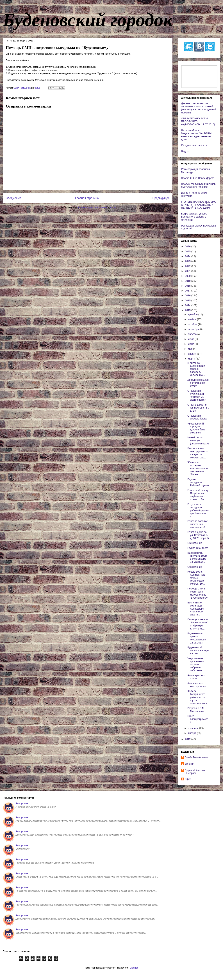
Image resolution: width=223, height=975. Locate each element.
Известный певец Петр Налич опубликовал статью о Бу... (197, 495)
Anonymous (22, 803)
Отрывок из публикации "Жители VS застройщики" (196, 395)
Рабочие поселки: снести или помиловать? (197, 524)
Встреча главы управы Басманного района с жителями (194, 216)
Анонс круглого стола (196, 677)
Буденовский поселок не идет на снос (198, 650)
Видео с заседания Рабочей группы (198, 482)
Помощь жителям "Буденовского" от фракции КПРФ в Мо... (197, 624)
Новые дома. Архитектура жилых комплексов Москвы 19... (196, 577)
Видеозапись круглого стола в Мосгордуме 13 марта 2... (197, 557)
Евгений (189, 763)
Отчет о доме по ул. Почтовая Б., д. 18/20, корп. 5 (198, 535)
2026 (188, 246)
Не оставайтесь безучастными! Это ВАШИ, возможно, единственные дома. (196, 135)
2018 (188, 285)
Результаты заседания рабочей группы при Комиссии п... (198, 510)
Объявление (194, 543)
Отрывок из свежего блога (197, 417)
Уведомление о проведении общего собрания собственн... (196, 664)
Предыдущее (161, 198)
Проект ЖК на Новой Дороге (197, 178)
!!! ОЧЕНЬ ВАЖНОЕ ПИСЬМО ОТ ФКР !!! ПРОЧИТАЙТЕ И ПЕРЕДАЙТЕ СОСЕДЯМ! (198, 204)
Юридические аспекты (194, 145)
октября (193, 324)
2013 (188, 310)
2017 (188, 290)
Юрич (188, 779)
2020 (188, 275)
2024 (188, 256)
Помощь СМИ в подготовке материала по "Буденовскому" (197, 593)
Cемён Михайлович (196, 757)
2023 (188, 261)
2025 (188, 251)
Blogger (134, 967)
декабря (193, 314)
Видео (184, 151)
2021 (188, 271)
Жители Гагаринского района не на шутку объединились (197, 697)
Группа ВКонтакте (197, 548)
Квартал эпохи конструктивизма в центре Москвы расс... (197, 453)
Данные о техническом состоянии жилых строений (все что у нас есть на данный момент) (198, 108)
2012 (188, 739)
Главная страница (87, 198)
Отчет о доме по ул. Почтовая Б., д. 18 (198, 407)
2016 (188, 295)
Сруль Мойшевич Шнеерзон (195, 772)
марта (192, 358)
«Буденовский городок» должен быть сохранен (196, 428)
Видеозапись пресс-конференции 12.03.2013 (196, 638)
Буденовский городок (88, 20)
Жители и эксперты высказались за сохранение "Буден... (197, 468)
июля (191, 339)
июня (191, 343)
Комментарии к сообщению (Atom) (97, 207)
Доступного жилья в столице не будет (198, 382)
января (192, 733)
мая (190, 348)
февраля (193, 728)
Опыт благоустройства (197, 719)
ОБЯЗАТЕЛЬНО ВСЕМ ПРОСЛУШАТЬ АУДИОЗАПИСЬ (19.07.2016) (198, 121)
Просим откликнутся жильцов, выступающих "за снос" (198, 185)
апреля (192, 353)
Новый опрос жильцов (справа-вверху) (198, 440)
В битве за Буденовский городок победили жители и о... (196, 368)
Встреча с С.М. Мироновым (196, 710)
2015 (188, 300)
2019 (188, 280)
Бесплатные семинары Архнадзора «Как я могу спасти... (195, 608)
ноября (192, 319)
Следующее (13, 198)
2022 (188, 266)
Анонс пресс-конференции (196, 685)
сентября (193, 329)
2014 (188, 305)
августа (192, 334)
